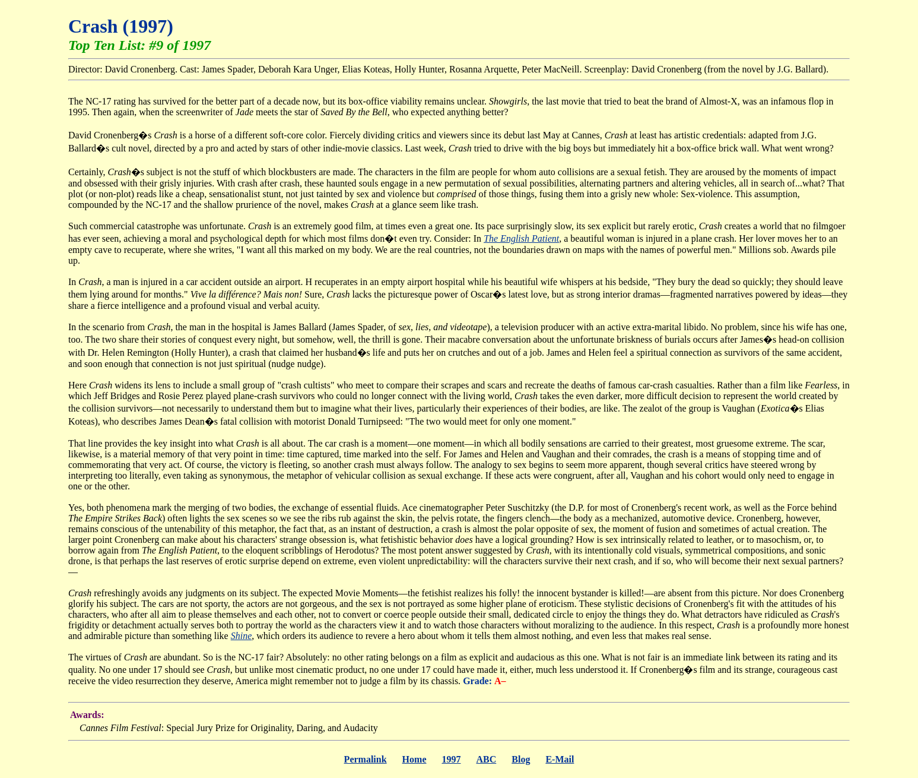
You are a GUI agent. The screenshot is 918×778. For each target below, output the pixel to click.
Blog (521, 759)
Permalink (365, 759)
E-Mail (559, 759)
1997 (450, 759)
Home (414, 759)
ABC (486, 759)
